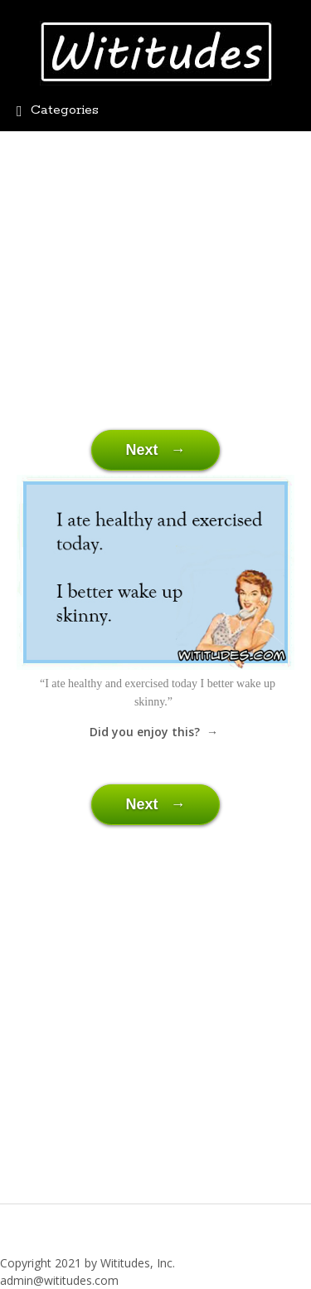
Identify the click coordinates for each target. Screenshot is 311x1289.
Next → (155, 450)
